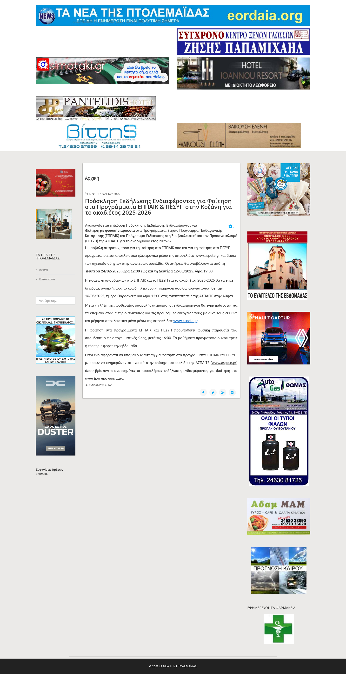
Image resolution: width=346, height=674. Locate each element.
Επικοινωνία (47, 279)
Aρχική (43, 269)
